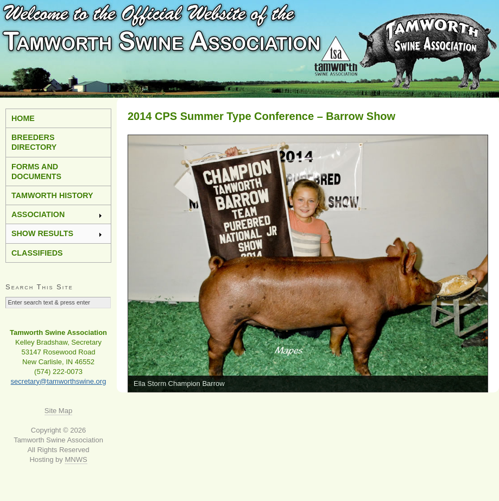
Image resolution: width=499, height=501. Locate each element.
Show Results (57, 233)
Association (57, 214)
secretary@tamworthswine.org (58, 381)
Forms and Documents (36, 171)
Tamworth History (52, 195)
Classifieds (37, 253)
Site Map (58, 411)
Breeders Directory (33, 142)
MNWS (76, 459)
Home (23, 118)
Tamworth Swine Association (249, 49)
